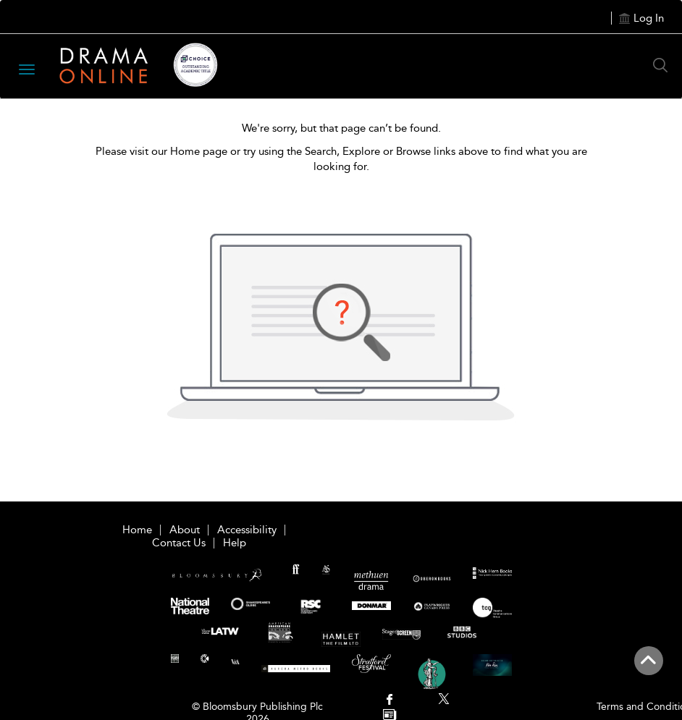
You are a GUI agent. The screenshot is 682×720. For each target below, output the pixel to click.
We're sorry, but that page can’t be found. (341, 128)
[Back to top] (648, 668)
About (184, 529)
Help (234, 542)
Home (137, 529)
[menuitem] (390, 700)
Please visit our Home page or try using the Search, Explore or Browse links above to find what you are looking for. (341, 159)
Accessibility (247, 529)
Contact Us (179, 542)
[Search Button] (664, 65)
